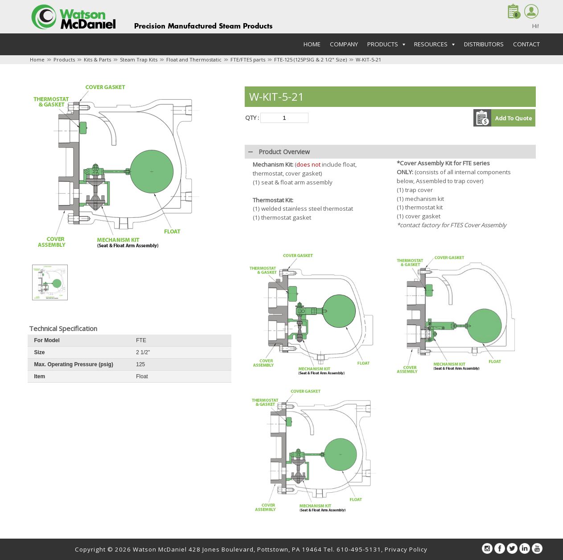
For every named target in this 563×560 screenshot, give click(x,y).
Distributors (484, 44)
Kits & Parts (97, 59)
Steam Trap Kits (138, 59)
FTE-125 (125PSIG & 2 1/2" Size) (310, 59)
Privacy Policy (406, 549)
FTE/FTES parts (247, 59)
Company (344, 44)
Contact (526, 44)
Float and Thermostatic (194, 59)
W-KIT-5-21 (368, 59)
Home (312, 44)
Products (64, 59)
